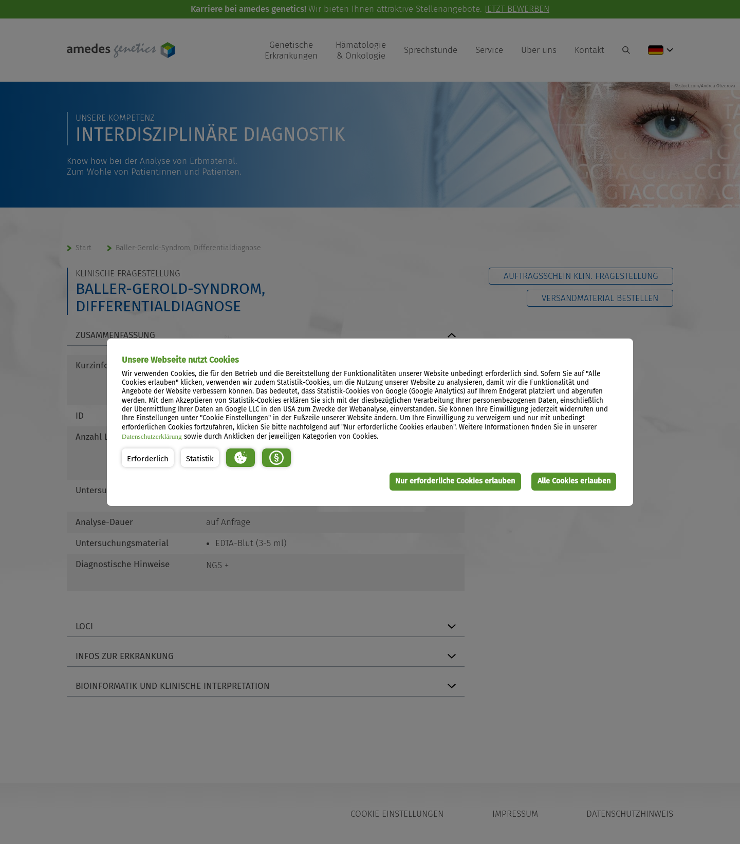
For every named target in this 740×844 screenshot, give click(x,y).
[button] (148, 457)
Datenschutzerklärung (152, 436)
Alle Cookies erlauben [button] (574, 481)
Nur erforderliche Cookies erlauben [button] (455, 481)
